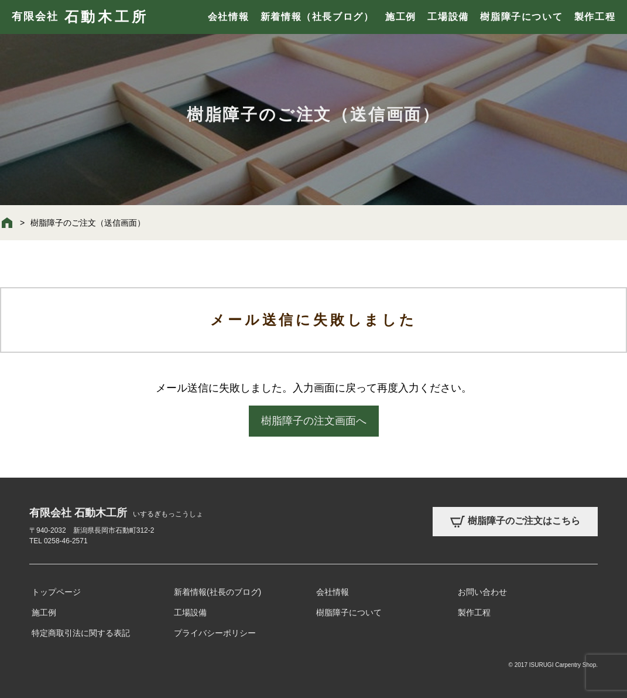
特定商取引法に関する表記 (81, 633)
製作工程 (594, 17)
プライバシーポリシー (215, 633)
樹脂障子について (521, 17)
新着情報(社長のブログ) (217, 592)
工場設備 (447, 17)
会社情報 (228, 17)
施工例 (400, 17)
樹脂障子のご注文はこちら (515, 521)
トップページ (56, 592)
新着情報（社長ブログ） (317, 17)
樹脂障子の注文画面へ (313, 421)
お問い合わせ (482, 592)
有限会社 (80, 17)
